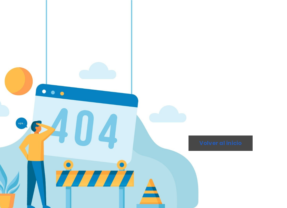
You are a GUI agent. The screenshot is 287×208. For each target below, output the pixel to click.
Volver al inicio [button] (220, 143)
